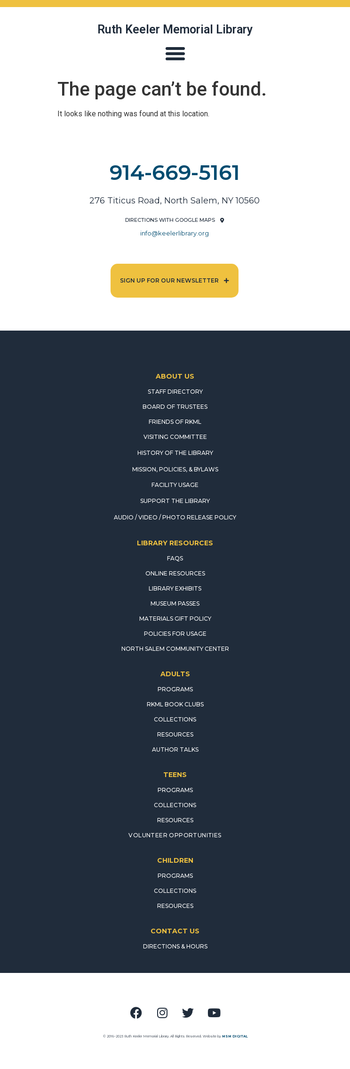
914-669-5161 (175, 172)
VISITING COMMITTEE (175, 436)
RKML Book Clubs (175, 704)
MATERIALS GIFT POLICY (175, 618)
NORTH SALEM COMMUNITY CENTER (175, 648)
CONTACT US (175, 931)
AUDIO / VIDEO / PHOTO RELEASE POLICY (175, 517)
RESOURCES (175, 734)
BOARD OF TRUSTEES (175, 406)
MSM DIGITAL (234, 1036)
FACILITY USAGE (175, 484)
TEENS (175, 774)
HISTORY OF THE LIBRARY (175, 452)
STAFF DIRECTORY (175, 391)
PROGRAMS (175, 689)
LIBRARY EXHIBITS (175, 588)
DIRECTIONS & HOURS (175, 946)
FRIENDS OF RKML (175, 421)
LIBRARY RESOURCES (175, 543)
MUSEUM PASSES (175, 603)
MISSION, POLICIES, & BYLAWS (175, 469)
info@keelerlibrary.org (174, 233)
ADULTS (175, 674)
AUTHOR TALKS (175, 749)
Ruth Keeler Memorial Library (175, 29)
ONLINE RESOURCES (175, 573)
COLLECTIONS (175, 719)
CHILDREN (175, 860)
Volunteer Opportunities (174, 835)
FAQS (175, 558)
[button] (175, 54)
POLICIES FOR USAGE (175, 633)
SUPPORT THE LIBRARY (175, 500)
